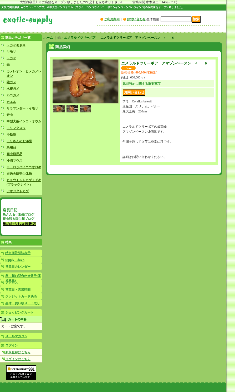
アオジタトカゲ (18, 191)
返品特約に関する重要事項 (142, 84)
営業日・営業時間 (17, 289)
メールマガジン (16, 336)
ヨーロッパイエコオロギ (24, 167)
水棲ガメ (13, 89)
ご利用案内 (112, 19)
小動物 (11, 134)
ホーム (48, 37)
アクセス (11, 283)
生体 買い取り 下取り (22, 303)
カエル (11, 102)
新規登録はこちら (17, 352)
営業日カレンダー (17, 267)
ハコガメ (13, 95)
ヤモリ (11, 51)
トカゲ (11, 58)
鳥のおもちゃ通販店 (19, 224)
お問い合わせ (136, 19)
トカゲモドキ (16, 45)
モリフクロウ (16, 128)
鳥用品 (11, 147)
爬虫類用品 (14, 154)
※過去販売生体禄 (19, 174)
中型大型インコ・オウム (24, 121)
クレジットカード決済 (21, 296)
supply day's (14, 260)
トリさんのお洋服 (19, 141)
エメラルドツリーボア (80, 37)
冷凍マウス (14, 160)
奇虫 (10, 115)
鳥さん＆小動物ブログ (18, 214)
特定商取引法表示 (17, 253)
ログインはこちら (17, 359)
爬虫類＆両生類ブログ (18, 219)
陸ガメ (11, 82)
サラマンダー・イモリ (22, 108)
